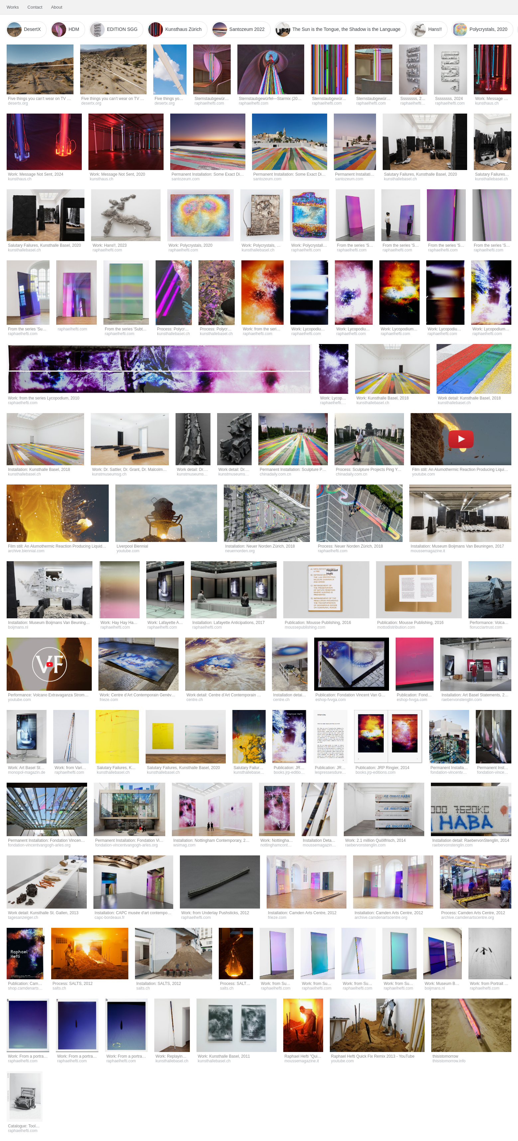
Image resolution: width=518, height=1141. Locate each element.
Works (13, 7)
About (56, 7)
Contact (35, 7)
